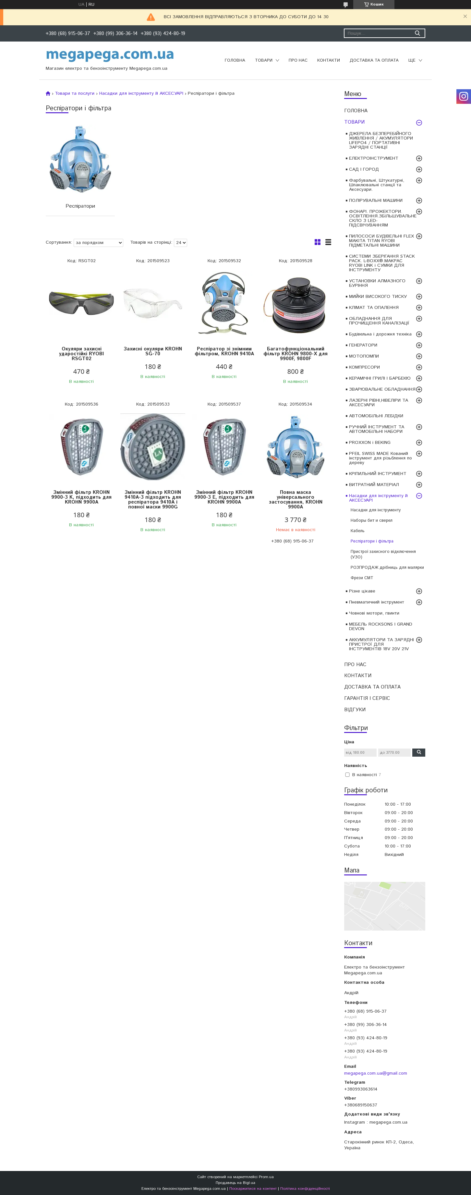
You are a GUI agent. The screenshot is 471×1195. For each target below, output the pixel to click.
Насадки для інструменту (376, 510)
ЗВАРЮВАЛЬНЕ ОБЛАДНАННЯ (382, 389)
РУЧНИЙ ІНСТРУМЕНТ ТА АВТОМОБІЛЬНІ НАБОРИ (376, 429)
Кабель (358, 531)
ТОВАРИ (263, 60)
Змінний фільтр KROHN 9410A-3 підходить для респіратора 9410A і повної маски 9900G (153, 499)
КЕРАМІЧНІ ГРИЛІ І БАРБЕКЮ (380, 378)
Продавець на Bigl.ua (235, 1183)
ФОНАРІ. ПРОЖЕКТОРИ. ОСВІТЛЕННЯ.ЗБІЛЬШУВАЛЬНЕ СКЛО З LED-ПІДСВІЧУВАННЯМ (383, 218)
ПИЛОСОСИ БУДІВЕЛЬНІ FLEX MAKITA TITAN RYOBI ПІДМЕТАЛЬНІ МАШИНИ (381, 241)
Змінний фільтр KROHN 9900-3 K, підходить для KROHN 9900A (81, 497)
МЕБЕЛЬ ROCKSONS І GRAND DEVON (380, 626)
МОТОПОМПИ (364, 356)
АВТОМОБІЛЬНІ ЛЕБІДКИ (376, 416)
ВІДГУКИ (355, 709)
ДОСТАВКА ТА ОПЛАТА (374, 60)
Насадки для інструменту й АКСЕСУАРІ (378, 498)
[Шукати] (417, 33)
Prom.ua (266, 1177)
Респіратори (80, 206)
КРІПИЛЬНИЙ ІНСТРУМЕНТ (377, 473)
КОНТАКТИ (328, 60)
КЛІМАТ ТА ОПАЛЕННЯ (374, 307)
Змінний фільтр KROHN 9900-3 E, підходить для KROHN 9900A (224, 497)
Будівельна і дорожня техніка (380, 334)
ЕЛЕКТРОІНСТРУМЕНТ (373, 158)
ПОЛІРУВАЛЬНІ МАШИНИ (376, 200)
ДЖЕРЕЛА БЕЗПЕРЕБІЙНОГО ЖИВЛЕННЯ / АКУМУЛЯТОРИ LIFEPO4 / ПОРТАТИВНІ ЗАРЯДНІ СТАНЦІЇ (381, 140)
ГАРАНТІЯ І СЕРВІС (367, 698)
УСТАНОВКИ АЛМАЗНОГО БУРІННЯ (377, 283)
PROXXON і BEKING (370, 442)
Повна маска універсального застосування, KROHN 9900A (295, 499)
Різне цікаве (362, 591)
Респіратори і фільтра (372, 541)
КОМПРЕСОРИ (364, 367)
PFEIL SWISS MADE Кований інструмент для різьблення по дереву (380, 458)
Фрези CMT (362, 578)
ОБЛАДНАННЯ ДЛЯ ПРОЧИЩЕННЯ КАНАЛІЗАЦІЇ (379, 320)
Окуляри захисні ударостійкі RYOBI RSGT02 (81, 354)
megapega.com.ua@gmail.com (375, 1073)
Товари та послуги (74, 93)
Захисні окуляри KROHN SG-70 (153, 351)
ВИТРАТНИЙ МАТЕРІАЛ (374, 485)
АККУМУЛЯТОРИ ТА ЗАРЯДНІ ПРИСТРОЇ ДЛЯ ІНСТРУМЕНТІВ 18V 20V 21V (381, 644)
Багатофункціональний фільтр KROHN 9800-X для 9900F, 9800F (295, 354)
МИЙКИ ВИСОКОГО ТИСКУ (378, 296)
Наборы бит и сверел (371, 520)
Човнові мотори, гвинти (374, 613)
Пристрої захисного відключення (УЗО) (383, 554)
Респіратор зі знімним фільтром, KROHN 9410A (224, 351)
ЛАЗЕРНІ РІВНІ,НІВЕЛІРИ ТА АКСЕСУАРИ (378, 402)
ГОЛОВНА (235, 60)
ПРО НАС (298, 60)
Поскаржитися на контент (253, 1188)
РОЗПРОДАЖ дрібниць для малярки (387, 567)
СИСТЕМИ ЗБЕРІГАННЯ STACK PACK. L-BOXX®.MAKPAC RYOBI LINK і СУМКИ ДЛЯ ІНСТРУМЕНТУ (382, 263)
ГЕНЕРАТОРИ (363, 345)
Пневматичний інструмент (376, 602)
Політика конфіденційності (305, 1188)
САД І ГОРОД (364, 169)
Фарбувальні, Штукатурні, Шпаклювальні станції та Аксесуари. (376, 185)
